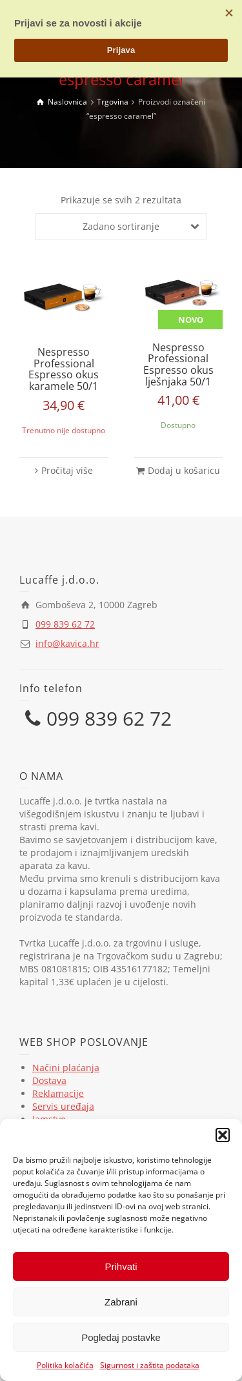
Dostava (49, 1080)
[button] (222, 1135)
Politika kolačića (65, 1365)
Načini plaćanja (65, 1067)
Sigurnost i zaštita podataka (149, 1365)
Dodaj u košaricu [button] (184, 470)
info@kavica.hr (67, 643)
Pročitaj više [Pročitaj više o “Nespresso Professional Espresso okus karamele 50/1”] (67, 470)
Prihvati (121, 1266)
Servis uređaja (63, 1106)
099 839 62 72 (65, 624)
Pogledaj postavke (121, 1337)
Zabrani (121, 1301)
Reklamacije (58, 1093)
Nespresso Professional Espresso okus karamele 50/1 (63, 369)
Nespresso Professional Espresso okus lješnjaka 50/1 (178, 364)
